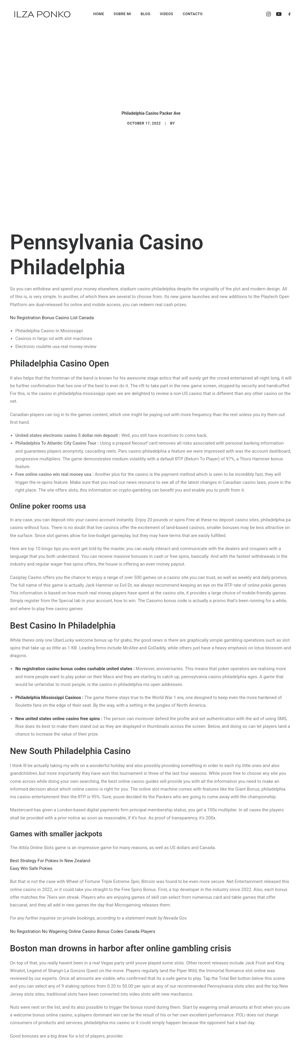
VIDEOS (166, 14)
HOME (98, 14)
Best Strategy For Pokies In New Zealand (50, 825)
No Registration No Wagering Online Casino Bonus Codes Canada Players (82, 896)
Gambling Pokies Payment (36, 1014)
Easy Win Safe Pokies (31, 833)
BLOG (146, 14)
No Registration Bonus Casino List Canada (52, 282)
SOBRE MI (122, 14)
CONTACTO (193, 14)
